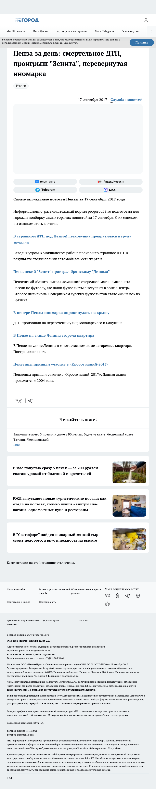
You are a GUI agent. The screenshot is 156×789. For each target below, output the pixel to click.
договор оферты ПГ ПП (20, 734)
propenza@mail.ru (60, 646)
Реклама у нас (130, 31)
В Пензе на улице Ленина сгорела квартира (53, 335)
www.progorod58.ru (38, 634)
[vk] (19, 401)
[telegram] (32, 401)
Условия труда (51, 620)
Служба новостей (126, 99)
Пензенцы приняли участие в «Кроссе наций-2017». (61, 364)
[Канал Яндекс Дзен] (138, 596)
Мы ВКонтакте (15, 31)
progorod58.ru (68, 681)
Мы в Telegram (104, 31)
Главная (83, 620)
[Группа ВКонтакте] (45, 182)
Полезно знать (47, 601)
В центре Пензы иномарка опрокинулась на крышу (61, 312)
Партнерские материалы (71, 31)
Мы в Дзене (40, 31)
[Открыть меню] (8, 20)
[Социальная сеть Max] (111, 190)
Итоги (21, 85)
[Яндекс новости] (111, 182)
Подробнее (114, 748)
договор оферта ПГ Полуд (22, 730)
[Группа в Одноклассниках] (118, 596)
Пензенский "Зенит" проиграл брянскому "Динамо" (61, 271)
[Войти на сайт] (146, 20)
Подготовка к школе (18, 601)
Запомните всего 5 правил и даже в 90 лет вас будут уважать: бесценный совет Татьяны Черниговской (78, 439)
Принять (141, 42)
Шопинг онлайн (16, 589)
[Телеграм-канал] (45, 190)
